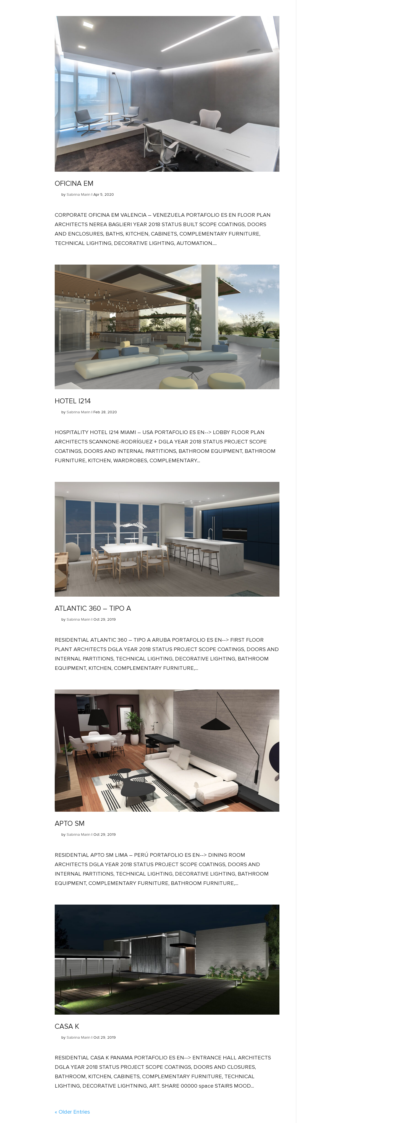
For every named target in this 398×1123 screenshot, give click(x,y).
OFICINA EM (74, 183)
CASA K (67, 1026)
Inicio (4, 2)
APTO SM (70, 823)
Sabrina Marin (78, 194)
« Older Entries (72, 1112)
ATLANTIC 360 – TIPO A (93, 608)
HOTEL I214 (73, 401)
